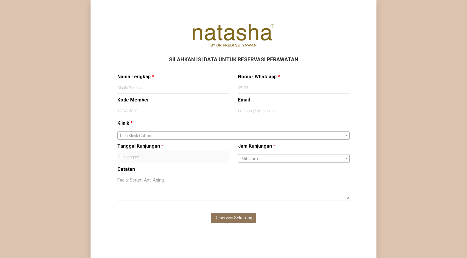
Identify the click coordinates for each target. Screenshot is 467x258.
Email (244, 100)
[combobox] (233, 135)
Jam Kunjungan (256, 146)
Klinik (125, 123)
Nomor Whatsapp (259, 76)
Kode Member (133, 100)
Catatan (126, 169)
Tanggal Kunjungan (140, 146)
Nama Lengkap (135, 76)
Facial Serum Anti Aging (233, 186)
